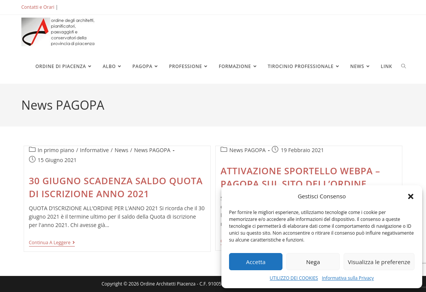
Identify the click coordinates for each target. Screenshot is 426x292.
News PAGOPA (152, 150)
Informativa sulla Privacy (348, 278)
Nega (313, 262)
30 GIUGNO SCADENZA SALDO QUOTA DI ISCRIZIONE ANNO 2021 (116, 187)
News (121, 150)
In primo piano (56, 150)
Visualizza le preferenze (379, 262)
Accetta (255, 262)
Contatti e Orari (37, 7)
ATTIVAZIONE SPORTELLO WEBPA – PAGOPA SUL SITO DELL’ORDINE (300, 177)
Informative (94, 150)
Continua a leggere (52, 243)
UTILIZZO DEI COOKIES (294, 278)
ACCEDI (71, 7)
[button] (411, 196)
